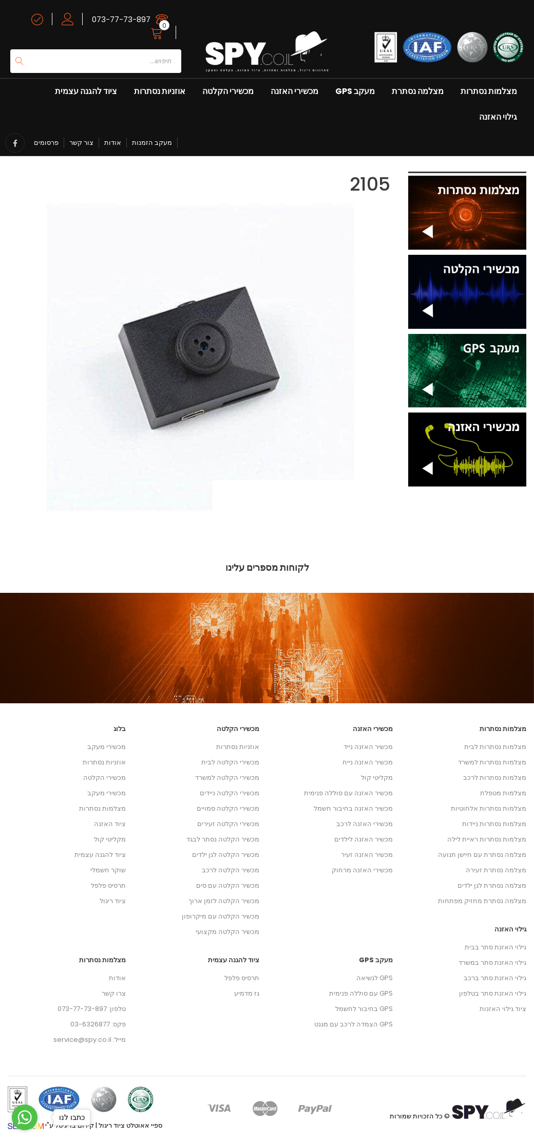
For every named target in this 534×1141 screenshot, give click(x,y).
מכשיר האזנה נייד (368, 747)
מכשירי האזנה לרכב (364, 824)
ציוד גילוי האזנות (503, 1009)
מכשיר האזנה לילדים (363, 839)
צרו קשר (114, 993)
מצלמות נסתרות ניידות (494, 824)
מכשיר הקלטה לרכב (230, 870)
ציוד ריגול (113, 901)
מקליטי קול (110, 839)
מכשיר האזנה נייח (367, 762)
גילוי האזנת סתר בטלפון (492, 993)
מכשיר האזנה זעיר (367, 854)
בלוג (119, 729)
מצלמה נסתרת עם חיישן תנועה (482, 854)
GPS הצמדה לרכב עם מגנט (353, 1024)
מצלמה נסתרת (418, 91)
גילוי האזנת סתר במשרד (492, 962)
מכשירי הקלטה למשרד (227, 777)
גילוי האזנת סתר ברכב (495, 978)
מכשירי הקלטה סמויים (228, 808)
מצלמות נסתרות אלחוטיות (488, 808)
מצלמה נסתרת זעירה (496, 870)
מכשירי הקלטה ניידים (229, 793)
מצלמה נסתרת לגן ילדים (491, 885)
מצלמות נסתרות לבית (495, 747)
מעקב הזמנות (152, 142)
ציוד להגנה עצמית (86, 91)
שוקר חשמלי (108, 870)
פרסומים (46, 142)
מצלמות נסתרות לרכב (494, 777)
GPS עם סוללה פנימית (361, 993)
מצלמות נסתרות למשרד (492, 762)
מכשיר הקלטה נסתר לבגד (222, 839)
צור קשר (81, 142)
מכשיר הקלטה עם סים (227, 885)
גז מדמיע (246, 993)
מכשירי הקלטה (228, 91)
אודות (112, 142)
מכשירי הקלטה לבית (230, 762)
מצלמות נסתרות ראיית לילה (486, 839)
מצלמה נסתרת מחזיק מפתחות (482, 901)
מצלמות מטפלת (503, 793)
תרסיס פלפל (108, 885)
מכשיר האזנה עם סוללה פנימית (348, 793)
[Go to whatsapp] (24, 1117)
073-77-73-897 (121, 19)
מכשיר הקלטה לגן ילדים (225, 854)
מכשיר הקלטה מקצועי (227, 932)
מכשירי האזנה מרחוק (362, 870)
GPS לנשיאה (374, 978)
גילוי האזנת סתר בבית (495, 947)
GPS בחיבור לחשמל (364, 1009)
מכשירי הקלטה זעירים (228, 824)
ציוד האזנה (110, 824)
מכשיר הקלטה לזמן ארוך (223, 901)
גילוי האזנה (498, 117)
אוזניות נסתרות (159, 91)
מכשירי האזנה (294, 91)
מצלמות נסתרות (489, 91)
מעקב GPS (355, 91)
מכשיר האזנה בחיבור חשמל (353, 808)
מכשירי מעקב (106, 747)
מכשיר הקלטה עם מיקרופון (220, 916)
